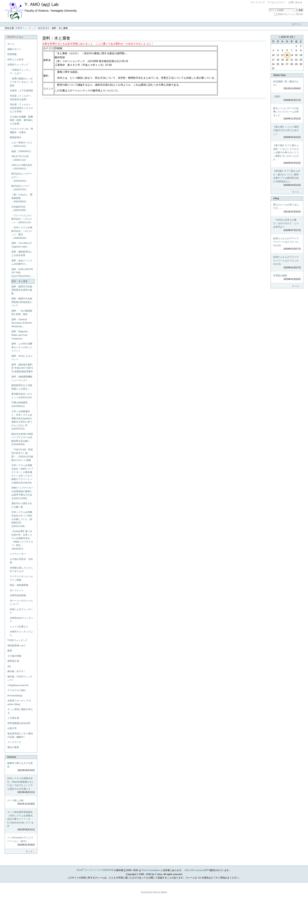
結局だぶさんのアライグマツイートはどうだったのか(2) (287, 244)
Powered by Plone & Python (154, 892)
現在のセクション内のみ (290, 14)
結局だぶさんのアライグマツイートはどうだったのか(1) (287, 262)
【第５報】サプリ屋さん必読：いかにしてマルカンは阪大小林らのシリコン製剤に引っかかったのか (287, 154)
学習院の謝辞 (287, 277)
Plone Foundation (151, 870)
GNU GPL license (193, 870)
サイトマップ (258, 2)
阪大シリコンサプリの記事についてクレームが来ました (287, 113)
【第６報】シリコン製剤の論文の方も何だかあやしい (287, 132)
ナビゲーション (15, 37)
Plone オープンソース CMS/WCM (95, 870)
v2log (276, 198)
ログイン (296, 24)
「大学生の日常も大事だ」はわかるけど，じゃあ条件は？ (287, 225)
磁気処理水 (44, 28)
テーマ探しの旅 (21, 802)
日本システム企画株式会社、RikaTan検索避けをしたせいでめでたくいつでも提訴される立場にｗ (21, 785)
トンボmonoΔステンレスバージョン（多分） (21, 841)
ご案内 (287, 98)
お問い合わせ (295, 2)
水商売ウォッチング (25, 28)
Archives (11, 757)
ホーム (10, 44)
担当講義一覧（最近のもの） (287, 85)
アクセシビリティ (276, 2)
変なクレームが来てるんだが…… (287, 208)
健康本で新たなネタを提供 (21, 767)
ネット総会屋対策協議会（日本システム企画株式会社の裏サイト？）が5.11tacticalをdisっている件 (21, 821)
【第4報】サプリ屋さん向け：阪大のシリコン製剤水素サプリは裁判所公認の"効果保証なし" (287, 178)
